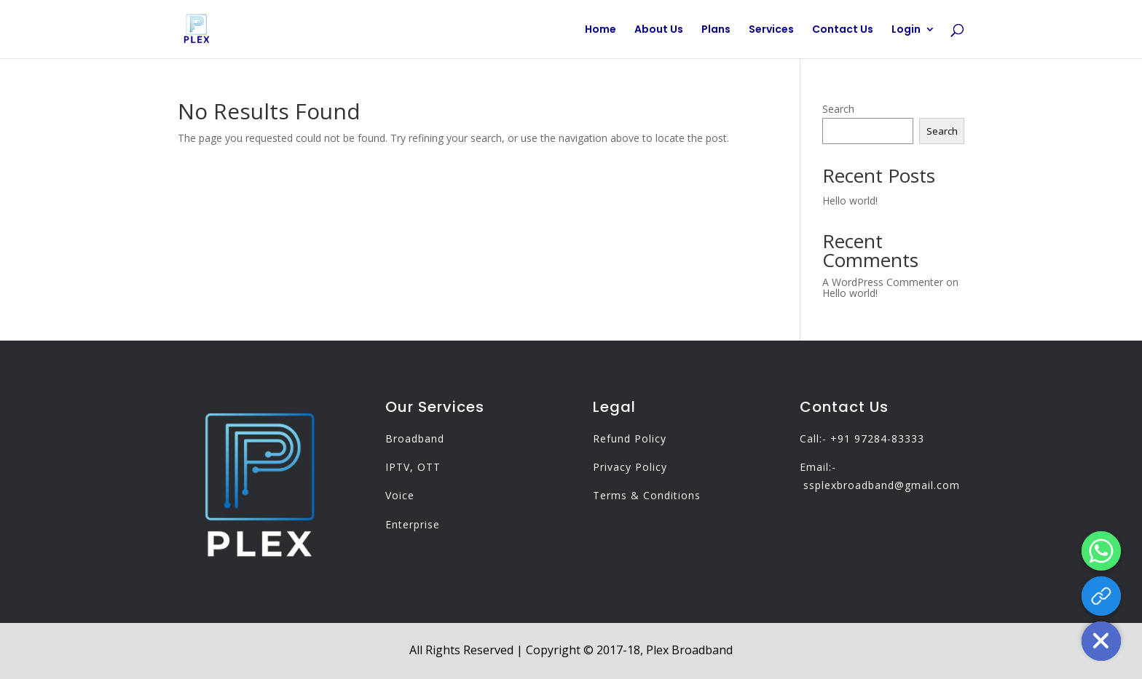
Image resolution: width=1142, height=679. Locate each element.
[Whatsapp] (1101, 551)
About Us (658, 30)
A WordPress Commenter (882, 282)
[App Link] (1101, 596)
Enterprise (412, 524)
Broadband (414, 438)
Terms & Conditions (647, 495)
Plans (716, 30)
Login (906, 30)
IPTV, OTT (413, 467)
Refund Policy (629, 438)
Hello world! (850, 200)
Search (838, 109)
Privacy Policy (630, 467)
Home (600, 30)
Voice (399, 495)
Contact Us (842, 30)
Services (771, 30)
